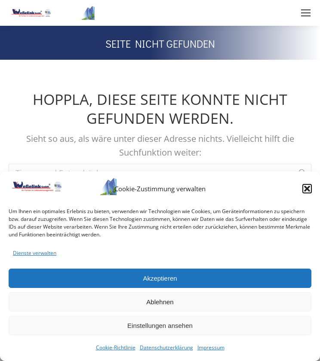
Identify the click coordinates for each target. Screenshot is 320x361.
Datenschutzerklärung (166, 347)
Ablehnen (159, 302)
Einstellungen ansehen (160, 325)
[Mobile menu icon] (305, 12)
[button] (307, 188)
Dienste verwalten (34, 253)
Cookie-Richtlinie (115, 347)
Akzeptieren (160, 278)
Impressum (211, 347)
